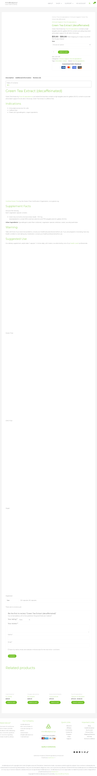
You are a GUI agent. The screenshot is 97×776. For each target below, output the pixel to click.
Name (10, 634)
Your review (13, 623)
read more (51, 757)
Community (69, 730)
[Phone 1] (87, 751)
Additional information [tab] (23, 77)
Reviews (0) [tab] (37, 77)
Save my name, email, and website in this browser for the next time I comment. (34, 649)
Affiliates (69, 728)
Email (10, 642)
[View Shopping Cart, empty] (93, 3)
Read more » (55, 771)
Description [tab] (10, 77)
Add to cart (63, 52)
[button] (62, 3)
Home (54, 17)
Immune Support (75, 17)
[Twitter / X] (82, 751)
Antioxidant (58, 60)
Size (53, 41)
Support (69, 738)
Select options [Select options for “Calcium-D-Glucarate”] (78, 702)
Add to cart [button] (11, 702)
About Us (68, 726)
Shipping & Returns (89, 734)
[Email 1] (85, 751)
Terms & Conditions (89, 738)
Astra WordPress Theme (62, 773)
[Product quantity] (54, 51)
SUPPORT (70, 3)
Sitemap (89, 736)
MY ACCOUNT (81, 3)
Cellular (65, 60)
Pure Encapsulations (63, 17)
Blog (89, 726)
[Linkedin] (79, 751)
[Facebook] (74, 751)
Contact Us (69, 732)
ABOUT (52, 3)
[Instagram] (77, 751)
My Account (89, 730)
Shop (68, 736)
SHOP (60, 3)
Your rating (12, 619)
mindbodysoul (11, 3)
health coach (74, 243)
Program (68, 734)
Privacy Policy (89, 732)
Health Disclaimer (89, 728)
